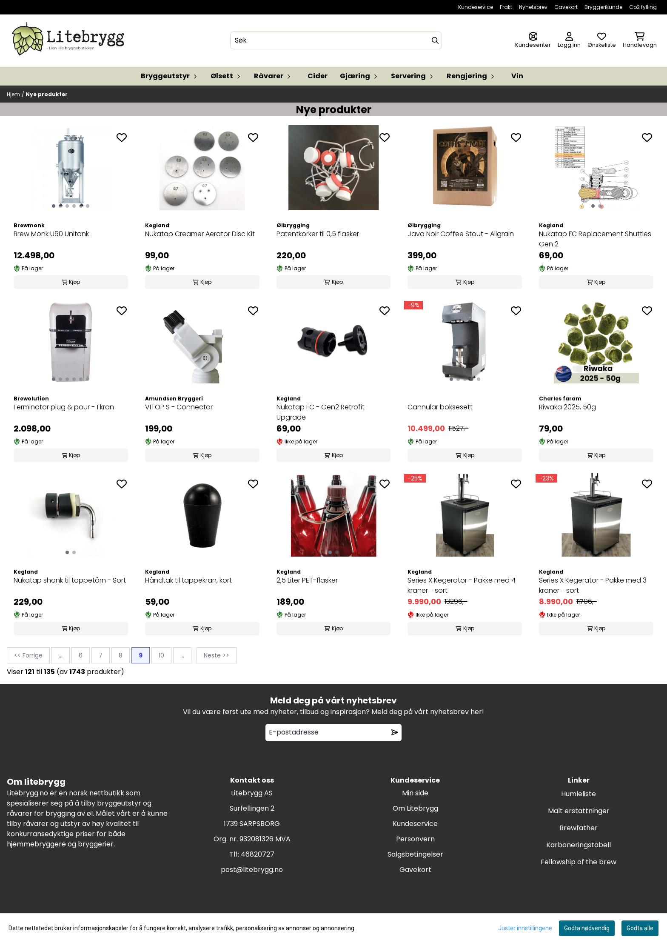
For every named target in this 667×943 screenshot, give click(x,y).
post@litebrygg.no (252, 869)
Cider (318, 76)
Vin (517, 76)
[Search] (435, 40)
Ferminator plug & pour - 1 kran (64, 407)
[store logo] (70, 40)
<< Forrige (28, 655)
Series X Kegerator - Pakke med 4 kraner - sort (462, 585)
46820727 (257, 854)
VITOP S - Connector (179, 407)
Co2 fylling (643, 7)
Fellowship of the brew (578, 862)
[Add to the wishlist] (122, 137)
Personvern (415, 839)
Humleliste (578, 794)
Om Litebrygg (415, 808)
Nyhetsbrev (533, 7)
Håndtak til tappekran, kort (188, 580)
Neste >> (216, 655)
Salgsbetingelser (415, 854)
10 (161, 655)
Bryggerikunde (603, 7)
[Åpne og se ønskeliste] (601, 41)
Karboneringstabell (578, 845)
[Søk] (336, 40)
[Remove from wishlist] (394, 732)
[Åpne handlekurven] (639, 41)
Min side (415, 793)
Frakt (506, 7)
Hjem (13, 94)
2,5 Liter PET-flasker (307, 580)
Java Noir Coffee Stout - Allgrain (461, 234)
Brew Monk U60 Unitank (51, 234)
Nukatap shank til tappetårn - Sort (70, 580)
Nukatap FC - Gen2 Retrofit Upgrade (320, 412)
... (61, 655)
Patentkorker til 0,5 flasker (317, 234)
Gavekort (566, 7)
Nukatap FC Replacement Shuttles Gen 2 (595, 239)
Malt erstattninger (579, 811)
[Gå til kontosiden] (533, 41)
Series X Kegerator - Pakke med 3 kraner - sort (593, 585)
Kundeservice (475, 7)
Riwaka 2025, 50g (567, 407)
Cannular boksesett (440, 407)
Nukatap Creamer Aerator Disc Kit (200, 234)
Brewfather (578, 828)
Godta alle (640, 928)
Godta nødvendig (587, 928)
